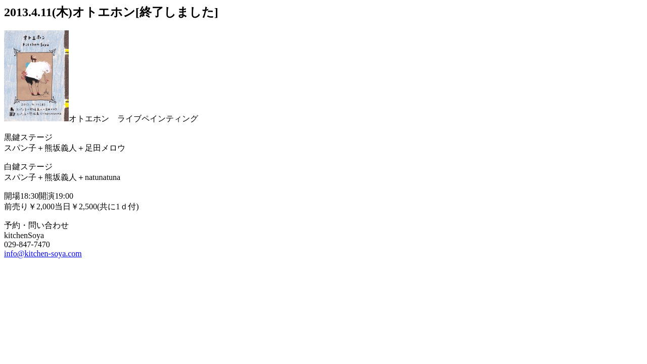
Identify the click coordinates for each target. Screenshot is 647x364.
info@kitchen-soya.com (43, 253)
